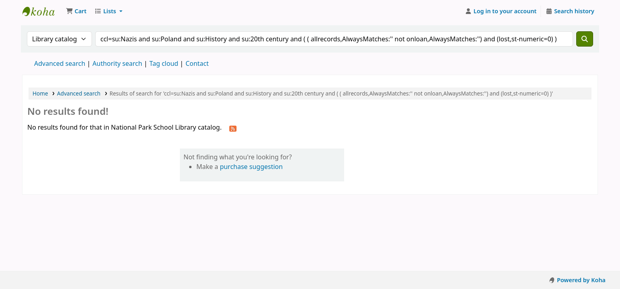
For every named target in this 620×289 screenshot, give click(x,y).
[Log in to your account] (501, 11)
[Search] (584, 39)
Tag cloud (163, 63)
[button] (76, 11)
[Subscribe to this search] (233, 128)
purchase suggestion (251, 166)
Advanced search (59, 63)
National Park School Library (42, 11)
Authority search (117, 63)
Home (40, 93)
